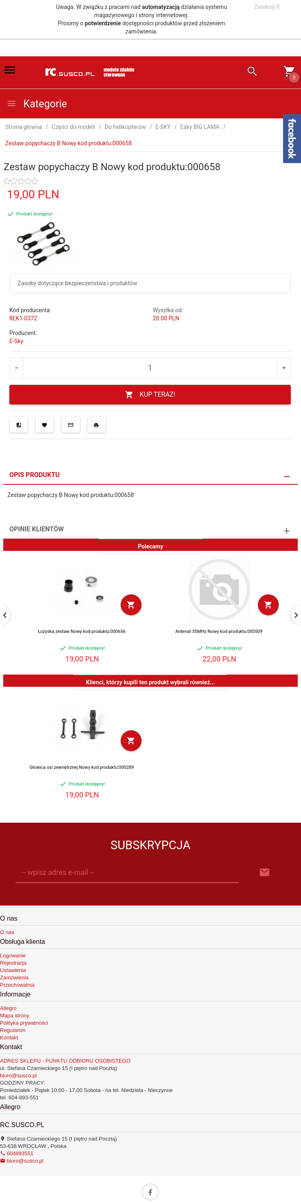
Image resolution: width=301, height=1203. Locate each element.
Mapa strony (14, 1015)
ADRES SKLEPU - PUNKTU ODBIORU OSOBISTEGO (65, 1061)
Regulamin (12, 1030)
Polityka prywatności (24, 1023)
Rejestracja (13, 963)
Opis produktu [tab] (34, 475)
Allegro (8, 1008)
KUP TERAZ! (150, 395)
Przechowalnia (17, 985)
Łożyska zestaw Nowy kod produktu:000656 (82, 631)
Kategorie (37, 104)
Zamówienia (14, 977)
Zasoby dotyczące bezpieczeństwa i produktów (77, 283)
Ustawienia (13, 970)
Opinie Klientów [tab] (36, 529)
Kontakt (9, 1037)
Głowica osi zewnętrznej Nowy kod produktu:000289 (81, 767)
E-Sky (16, 341)
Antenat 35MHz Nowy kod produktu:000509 (219, 631)
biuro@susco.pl (18, 1075)
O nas (7, 932)
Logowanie (13, 955)
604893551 (16, 1153)
